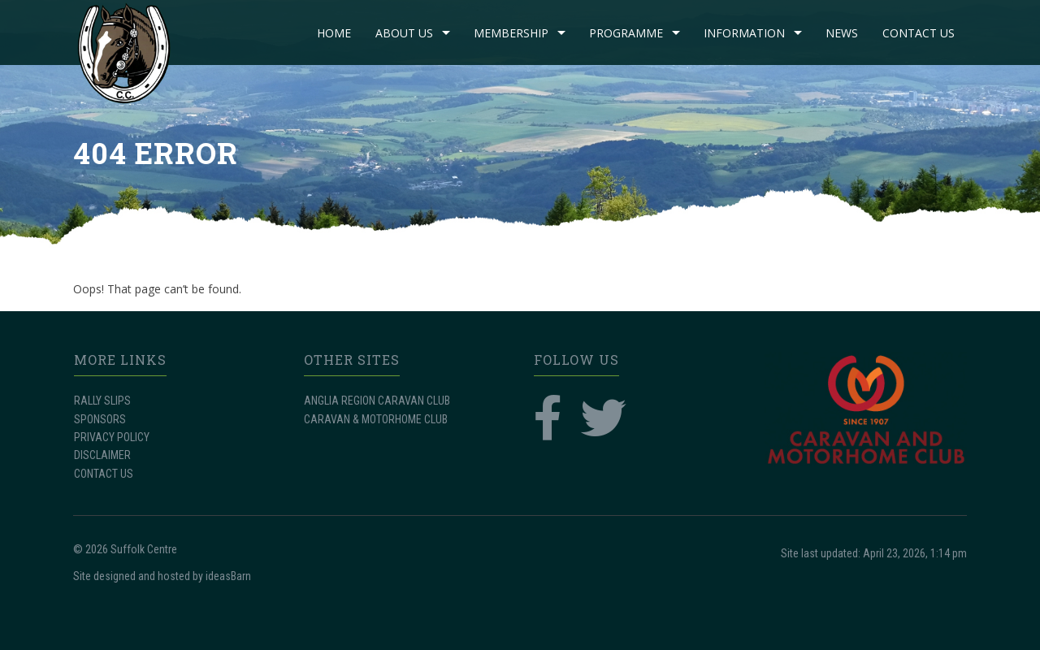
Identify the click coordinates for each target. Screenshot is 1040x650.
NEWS (842, 33)
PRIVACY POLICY (112, 437)
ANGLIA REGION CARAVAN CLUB (377, 400)
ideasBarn (228, 576)
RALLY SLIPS (102, 400)
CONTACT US (918, 33)
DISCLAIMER (102, 455)
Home (334, 33)
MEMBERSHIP (511, 33)
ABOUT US (404, 33)
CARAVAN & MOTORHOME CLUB (376, 419)
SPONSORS (100, 419)
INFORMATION (744, 33)
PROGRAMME (626, 33)
